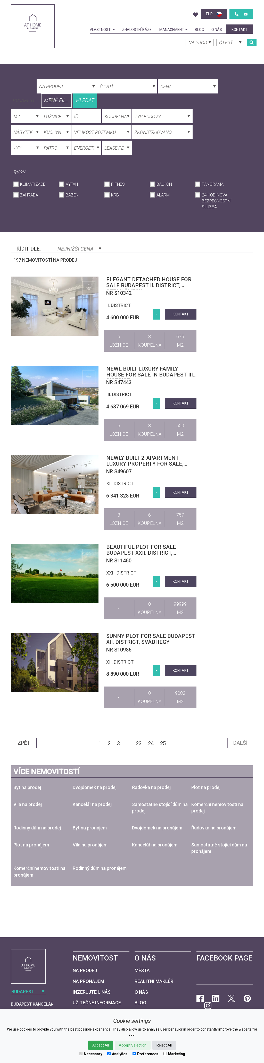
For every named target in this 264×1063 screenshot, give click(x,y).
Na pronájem (88, 981)
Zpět (24, 743)
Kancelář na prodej (92, 804)
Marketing (174, 1054)
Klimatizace (32, 184)
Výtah (72, 184)
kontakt (240, 30)
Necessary (90, 1054)
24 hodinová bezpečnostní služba (217, 201)
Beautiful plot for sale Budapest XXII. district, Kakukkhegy (141, 553)
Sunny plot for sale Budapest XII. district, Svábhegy (150, 639)
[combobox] (33, 100)
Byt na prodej (27, 787)
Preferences (145, 1054)
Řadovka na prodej (151, 787)
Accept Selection (132, 1045)
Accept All (100, 1045)
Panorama (213, 184)
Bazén (72, 195)
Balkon (164, 184)
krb (115, 195)
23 (139, 743)
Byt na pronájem (90, 827)
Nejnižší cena (79, 249)
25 (163, 743)
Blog (199, 30)
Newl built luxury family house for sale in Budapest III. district (150, 375)
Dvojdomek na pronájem (157, 827)
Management (173, 30)
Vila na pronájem (90, 844)
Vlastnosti (102, 30)
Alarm (163, 195)
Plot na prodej (205, 787)
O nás (216, 30)
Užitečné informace (97, 1002)
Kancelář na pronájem (154, 844)
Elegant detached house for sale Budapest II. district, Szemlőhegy (149, 285)
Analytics (117, 1054)
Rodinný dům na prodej (37, 827)
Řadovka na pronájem (213, 827)
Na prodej (85, 970)
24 (151, 743)
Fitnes (118, 184)
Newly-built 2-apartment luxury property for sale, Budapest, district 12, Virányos (145, 467)
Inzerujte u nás (92, 992)
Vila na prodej (27, 804)
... (127, 743)
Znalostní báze (137, 30)
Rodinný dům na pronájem (100, 868)
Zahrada (29, 195)
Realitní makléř (154, 981)
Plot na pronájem (31, 844)
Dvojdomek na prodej (95, 787)
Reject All (164, 1045)
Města (142, 970)
